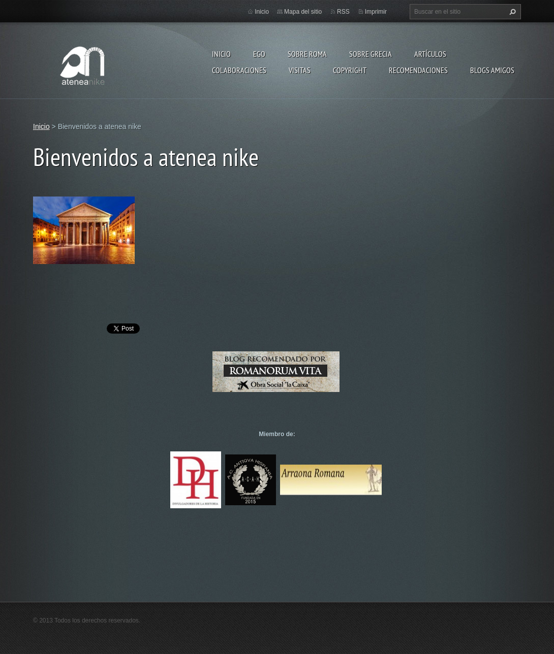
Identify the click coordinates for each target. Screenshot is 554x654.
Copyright (349, 70)
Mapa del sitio (303, 11)
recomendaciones (418, 70)
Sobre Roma (307, 54)
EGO (259, 54)
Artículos (430, 54)
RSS (343, 11)
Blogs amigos (492, 70)
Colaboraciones (239, 70)
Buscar (511, 11)
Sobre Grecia (370, 54)
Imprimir (376, 11)
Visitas (300, 70)
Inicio (221, 54)
